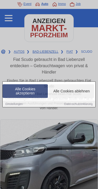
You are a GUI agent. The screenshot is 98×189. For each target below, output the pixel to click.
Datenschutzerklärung (78, 104)
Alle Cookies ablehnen (71, 91)
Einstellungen (14, 104)
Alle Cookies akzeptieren (25, 91)
